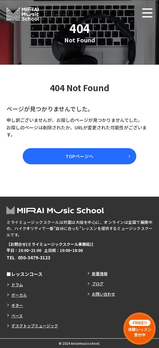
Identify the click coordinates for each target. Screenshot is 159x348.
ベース (17, 315)
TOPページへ (79, 156)
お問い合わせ (103, 294)
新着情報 (99, 273)
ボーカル (19, 295)
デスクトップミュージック (34, 325)
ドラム (17, 284)
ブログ (98, 283)
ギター (17, 305)
